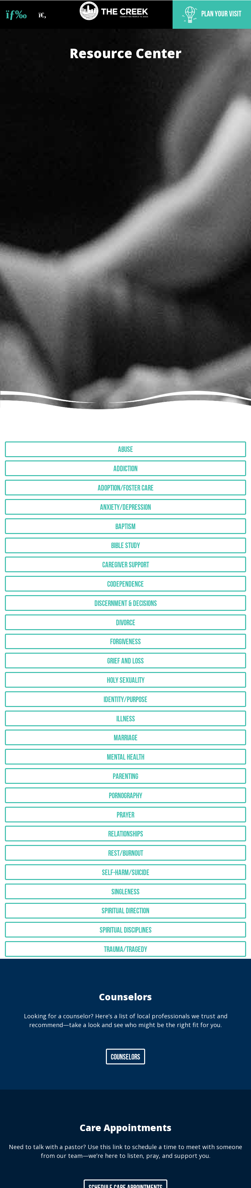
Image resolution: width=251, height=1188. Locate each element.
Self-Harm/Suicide (125, 846)
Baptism (125, 521)
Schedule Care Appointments (125, 1156)
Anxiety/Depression (125, 503)
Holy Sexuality (125, 665)
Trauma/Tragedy (125, 918)
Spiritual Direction (125, 882)
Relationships (125, 810)
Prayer (125, 792)
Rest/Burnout (125, 828)
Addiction (125, 467)
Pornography (125, 774)
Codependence (125, 575)
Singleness (125, 864)
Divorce (125, 611)
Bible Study (125, 539)
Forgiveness (125, 629)
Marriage (125, 720)
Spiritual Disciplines (125, 900)
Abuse (125, 449)
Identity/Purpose (125, 683)
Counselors (125, 1025)
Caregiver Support (125, 557)
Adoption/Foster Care (125, 485)
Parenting (125, 756)
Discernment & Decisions (125, 593)
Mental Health (126, 738)
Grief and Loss (125, 647)
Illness (125, 701)
